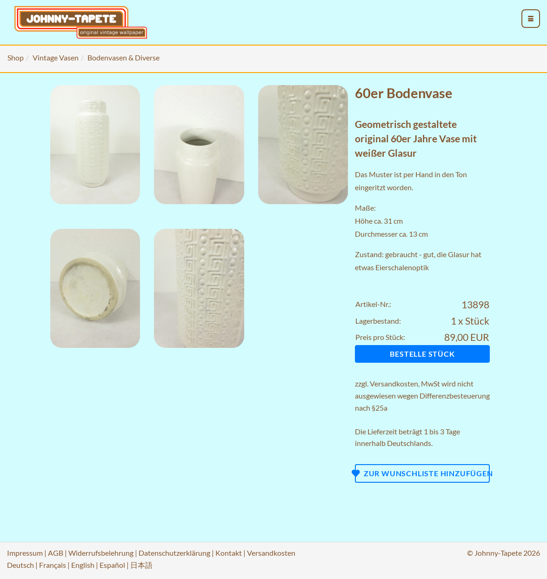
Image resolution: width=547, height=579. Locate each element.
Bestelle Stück (422, 353)
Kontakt (228, 552)
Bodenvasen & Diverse (123, 57)
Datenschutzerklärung (174, 552)
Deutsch (20, 564)
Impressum (25, 552)
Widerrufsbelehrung (100, 552)
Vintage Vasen (56, 57)
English (82, 564)
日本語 (141, 564)
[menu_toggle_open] (530, 18)
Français (52, 564)
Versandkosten (394, 383)
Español (112, 564)
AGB (55, 552)
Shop (15, 57)
